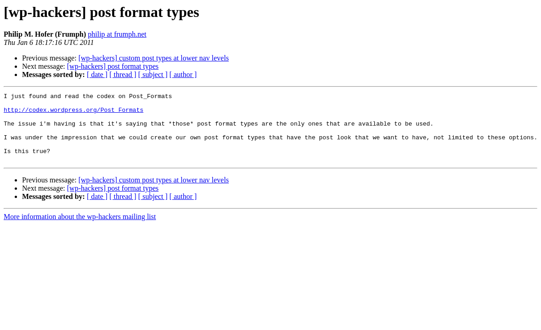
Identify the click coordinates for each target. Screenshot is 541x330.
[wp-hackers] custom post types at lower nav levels (154, 58)
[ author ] (183, 74)
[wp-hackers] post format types (113, 66)
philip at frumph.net (117, 34)
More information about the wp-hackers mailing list (80, 230)
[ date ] (97, 74)
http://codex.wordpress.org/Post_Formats (73, 114)
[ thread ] (122, 74)
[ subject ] (153, 74)
